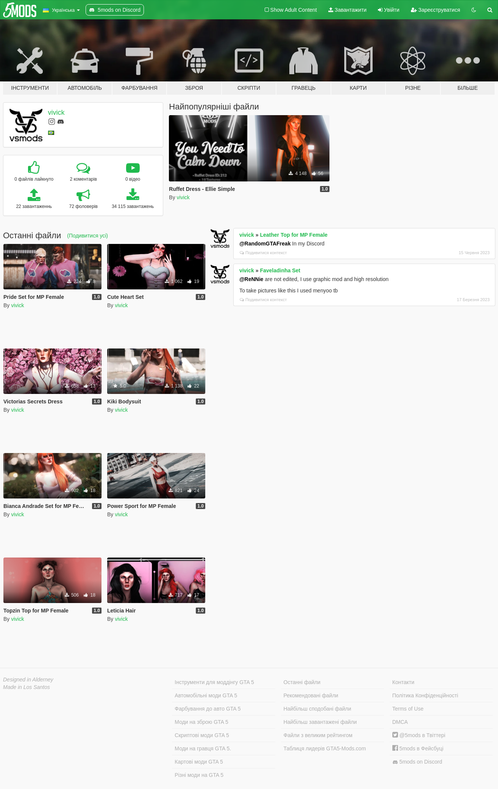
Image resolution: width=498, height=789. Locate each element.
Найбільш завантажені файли (320, 722)
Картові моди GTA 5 (199, 762)
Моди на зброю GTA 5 (201, 722)
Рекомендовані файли (311, 695)
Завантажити (347, 10)
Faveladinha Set (280, 270)
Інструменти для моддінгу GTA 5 (214, 682)
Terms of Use (407, 709)
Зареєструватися (435, 10)
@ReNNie (251, 279)
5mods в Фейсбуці (417, 748)
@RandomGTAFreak (265, 244)
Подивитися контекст (263, 252)
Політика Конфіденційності (425, 695)
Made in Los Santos (26, 687)
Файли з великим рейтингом (318, 735)
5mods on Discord (417, 762)
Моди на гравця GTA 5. (203, 748)
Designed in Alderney (28, 680)
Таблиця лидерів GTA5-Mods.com (325, 748)
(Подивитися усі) (87, 236)
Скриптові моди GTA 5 (202, 735)
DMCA (400, 722)
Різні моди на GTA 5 (199, 775)
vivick (56, 112)
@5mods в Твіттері (418, 735)
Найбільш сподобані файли (317, 709)
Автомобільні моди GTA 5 (206, 695)
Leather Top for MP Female (293, 235)
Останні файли (302, 682)
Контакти (403, 682)
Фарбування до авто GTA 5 (207, 709)
